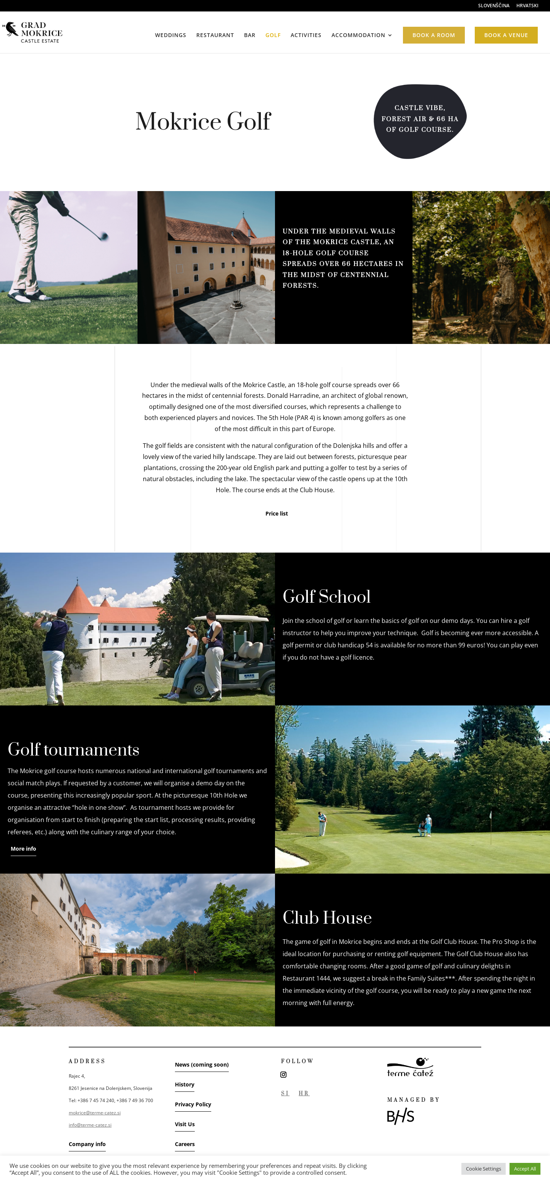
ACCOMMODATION (358, 35)
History (184, 1084)
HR (304, 1094)
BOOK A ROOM (433, 35)
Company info (87, 1144)
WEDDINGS (170, 35)
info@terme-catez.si (90, 1125)
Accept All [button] (525, 1168)
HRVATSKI (527, 6)
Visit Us (185, 1124)
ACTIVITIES (306, 35)
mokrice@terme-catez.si (95, 1112)
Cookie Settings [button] (483, 1168)
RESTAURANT (215, 35)
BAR (250, 35)
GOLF (273, 35)
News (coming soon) (202, 1064)
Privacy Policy (193, 1104)
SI (285, 1094)
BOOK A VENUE (506, 35)
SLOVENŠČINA (494, 6)
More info (23, 848)
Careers (185, 1144)
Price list (276, 513)
